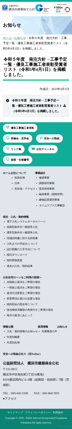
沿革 (17, 183)
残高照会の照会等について (22, 304)
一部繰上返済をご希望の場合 (23, 287)
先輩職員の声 (49, 331)
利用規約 (58, 412)
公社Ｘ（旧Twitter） (30, 354)
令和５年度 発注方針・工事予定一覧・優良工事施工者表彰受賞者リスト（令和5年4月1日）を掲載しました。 (37, 106)
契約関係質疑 (14, 260)
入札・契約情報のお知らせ (22, 331)
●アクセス (10, 398)
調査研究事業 (47, 183)
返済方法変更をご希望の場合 (23, 293)
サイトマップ (15, 412)
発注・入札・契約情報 (16, 217)
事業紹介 (40, 173)
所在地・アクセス (25, 188)
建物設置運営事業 (49, 199)
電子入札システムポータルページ (26, 221)
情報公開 (8, 326)
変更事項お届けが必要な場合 (23, 298)
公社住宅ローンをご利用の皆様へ (22, 277)
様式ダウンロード (17, 254)
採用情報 (43, 326)
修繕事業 (44, 177)
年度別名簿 (13, 342)
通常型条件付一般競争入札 (22, 232)
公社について (18, 173)
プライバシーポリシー (38, 412)
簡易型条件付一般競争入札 (22, 227)
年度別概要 (13, 337)
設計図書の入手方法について (23, 249)
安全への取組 (10, 354)
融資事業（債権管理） (52, 194)
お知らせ (20, 38)
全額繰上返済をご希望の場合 (23, 282)
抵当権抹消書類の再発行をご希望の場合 (30, 309)
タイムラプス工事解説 (52, 205)
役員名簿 (20, 177)
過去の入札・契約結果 (20, 266)
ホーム (7, 38)
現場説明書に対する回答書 (22, 238)
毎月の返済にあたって (20, 315)
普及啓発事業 (47, 188)
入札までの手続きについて (22, 243)
